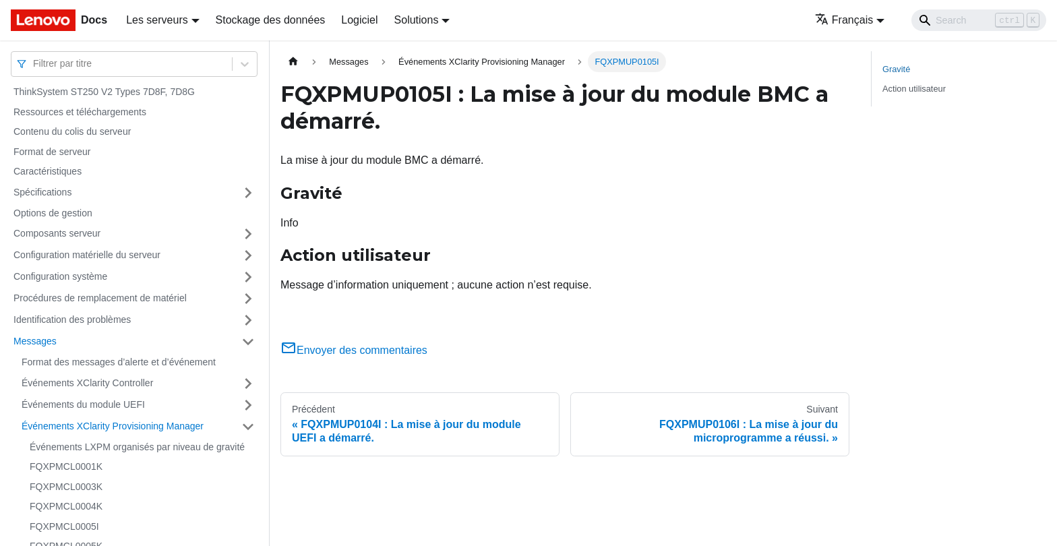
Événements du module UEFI (83, 404)
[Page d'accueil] (293, 61)
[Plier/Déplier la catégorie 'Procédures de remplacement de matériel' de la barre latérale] (248, 298)
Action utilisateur (914, 89)
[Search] (978, 20)
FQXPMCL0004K (66, 506)
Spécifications (42, 192)
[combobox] (34, 63)
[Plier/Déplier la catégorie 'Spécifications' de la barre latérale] (248, 193)
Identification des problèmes (72, 319)
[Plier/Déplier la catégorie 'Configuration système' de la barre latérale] (248, 277)
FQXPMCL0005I (64, 526)
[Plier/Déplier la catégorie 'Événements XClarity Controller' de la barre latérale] (248, 383)
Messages (35, 341)
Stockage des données (271, 20)
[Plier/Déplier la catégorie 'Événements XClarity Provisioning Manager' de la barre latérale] (248, 426)
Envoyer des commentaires (353, 350)
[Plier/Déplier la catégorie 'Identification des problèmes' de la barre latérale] (248, 320)
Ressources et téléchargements (79, 112)
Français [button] (844, 20)
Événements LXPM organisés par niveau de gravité (137, 447)
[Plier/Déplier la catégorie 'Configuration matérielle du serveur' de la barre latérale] (248, 255)
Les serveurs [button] (157, 20)
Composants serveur (56, 233)
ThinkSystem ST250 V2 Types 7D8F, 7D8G (104, 91)
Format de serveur (51, 151)
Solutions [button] (416, 20)
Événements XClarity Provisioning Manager (113, 426)
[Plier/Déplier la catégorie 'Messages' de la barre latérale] (248, 342)
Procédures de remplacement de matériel (100, 298)
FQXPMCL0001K (66, 466)
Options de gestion (52, 213)
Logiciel (359, 20)
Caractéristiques (47, 171)
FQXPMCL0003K (66, 486)
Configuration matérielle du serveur (86, 254)
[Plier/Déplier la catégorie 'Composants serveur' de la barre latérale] (248, 234)
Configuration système (60, 276)
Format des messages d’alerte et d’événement (119, 362)
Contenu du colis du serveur (72, 131)
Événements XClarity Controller (87, 382)
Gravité (896, 69)
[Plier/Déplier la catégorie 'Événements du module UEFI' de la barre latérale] (248, 405)
